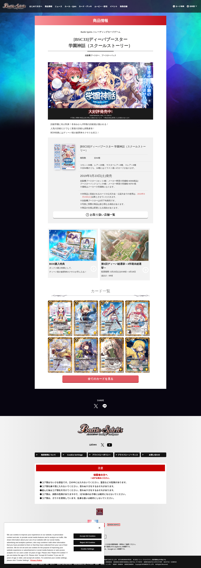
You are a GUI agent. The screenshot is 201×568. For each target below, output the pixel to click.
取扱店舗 (123, 6)
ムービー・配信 (100, 6)
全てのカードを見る (100, 378)
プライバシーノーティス (128, 454)
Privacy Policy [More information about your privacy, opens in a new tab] (36, 560)
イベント (113, 6)
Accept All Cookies (88, 536)
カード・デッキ (85, 6)
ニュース (58, 6)
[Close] (99, 528)
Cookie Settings (75, 454)
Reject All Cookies (87, 542)
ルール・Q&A (70, 6)
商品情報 (48, 6)
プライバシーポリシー (101, 454)
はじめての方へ (35, 6)
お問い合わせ (154, 454)
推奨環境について (48, 454)
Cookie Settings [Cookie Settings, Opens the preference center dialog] (87, 549)
